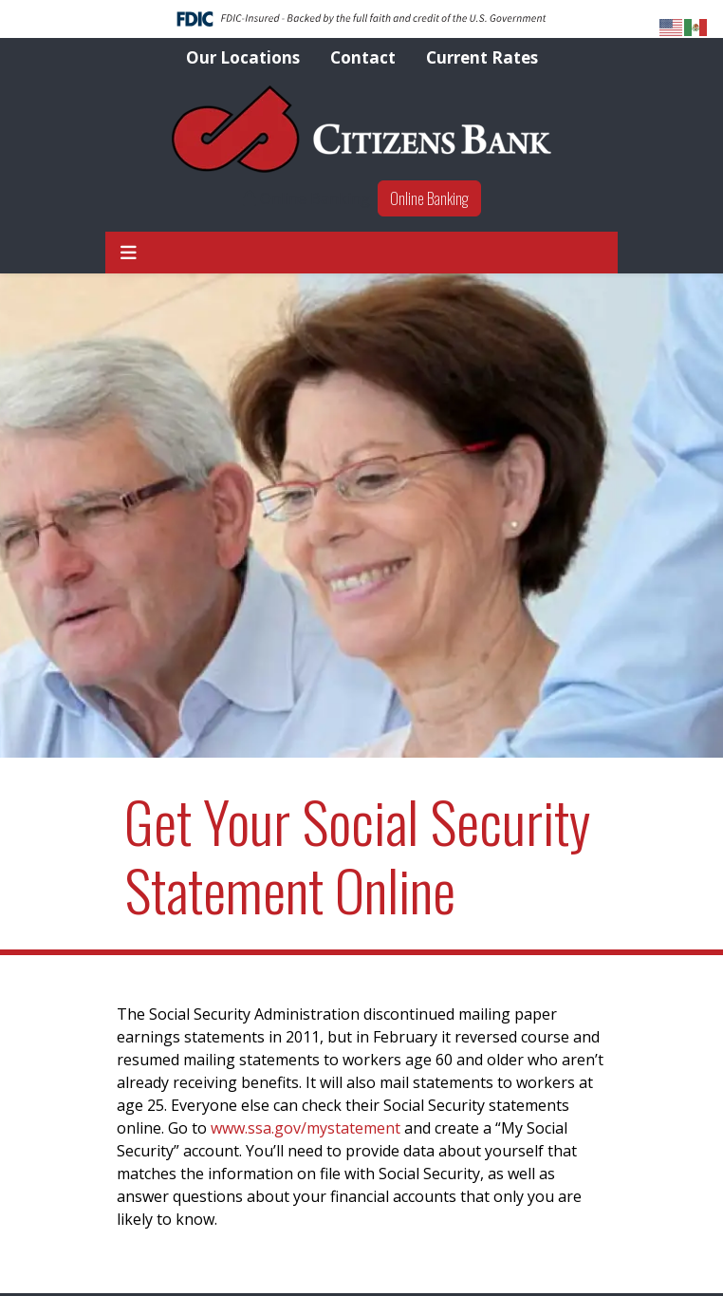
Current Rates (482, 57)
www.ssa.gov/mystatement (305, 1128)
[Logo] (361, 129)
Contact (363, 57)
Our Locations (243, 57)
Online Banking (429, 198)
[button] (128, 253)
